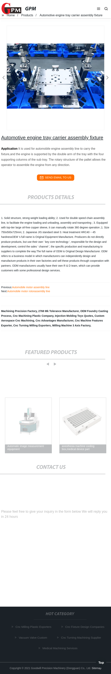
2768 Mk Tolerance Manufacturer (58, 311)
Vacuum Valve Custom (33, 637)
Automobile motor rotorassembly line (28, 291)
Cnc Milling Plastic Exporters (34, 626)
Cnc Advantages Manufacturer (54, 320)
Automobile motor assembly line (30, 287)
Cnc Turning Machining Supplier (81, 637)
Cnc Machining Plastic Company (33, 315)
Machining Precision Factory (19, 311)
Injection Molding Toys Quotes (74, 315)
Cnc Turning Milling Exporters (32, 325)
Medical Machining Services (60, 648)
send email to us (55, 178)
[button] (98, 9)
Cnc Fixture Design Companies (85, 626)
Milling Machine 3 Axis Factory (71, 325)
